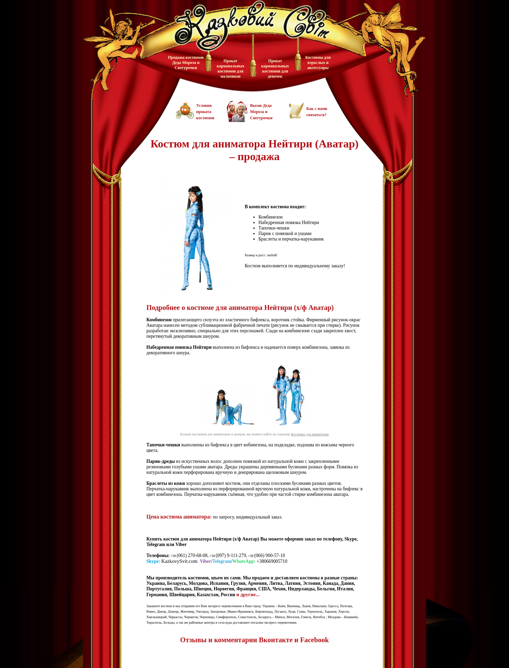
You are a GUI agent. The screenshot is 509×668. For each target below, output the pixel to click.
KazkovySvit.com (179, 561)
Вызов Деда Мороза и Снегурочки (261, 111)
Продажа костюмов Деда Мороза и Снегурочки (186, 62)
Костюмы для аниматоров (310, 434)
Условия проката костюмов (205, 111)
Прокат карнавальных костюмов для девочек (275, 68)
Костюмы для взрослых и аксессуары (318, 62)
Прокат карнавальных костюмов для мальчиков (230, 68)
